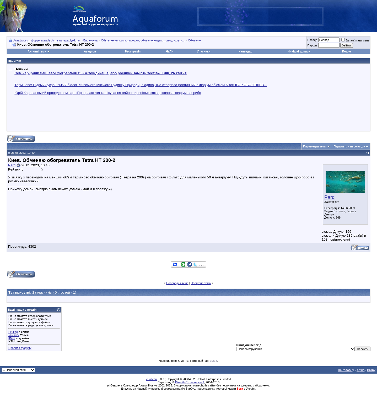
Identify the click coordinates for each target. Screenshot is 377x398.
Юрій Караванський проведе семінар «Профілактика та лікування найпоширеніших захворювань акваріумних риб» (107, 93)
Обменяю (194, 40)
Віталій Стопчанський (189, 382)
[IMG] (11, 338)
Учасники (203, 51)
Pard (329, 197)
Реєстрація (133, 51)
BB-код (13, 331)
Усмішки (13, 335)
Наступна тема (201, 283)
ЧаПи (170, 51)
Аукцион (90, 51)
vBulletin (151, 379)
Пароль (312, 45)
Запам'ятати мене (355, 40)
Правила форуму (19, 347)
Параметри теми (314, 146)
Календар (245, 51)
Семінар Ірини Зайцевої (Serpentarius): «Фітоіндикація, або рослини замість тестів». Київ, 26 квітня (100, 73)
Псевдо (312, 39)
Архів (360, 370)
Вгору (371, 370)
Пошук (346, 51)
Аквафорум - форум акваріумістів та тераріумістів (46, 40)
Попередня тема (177, 283)
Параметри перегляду (349, 146)
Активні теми (37, 51)
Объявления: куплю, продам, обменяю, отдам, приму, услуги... (143, 40)
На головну (346, 370)
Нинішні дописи (299, 51)
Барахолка (90, 40)
